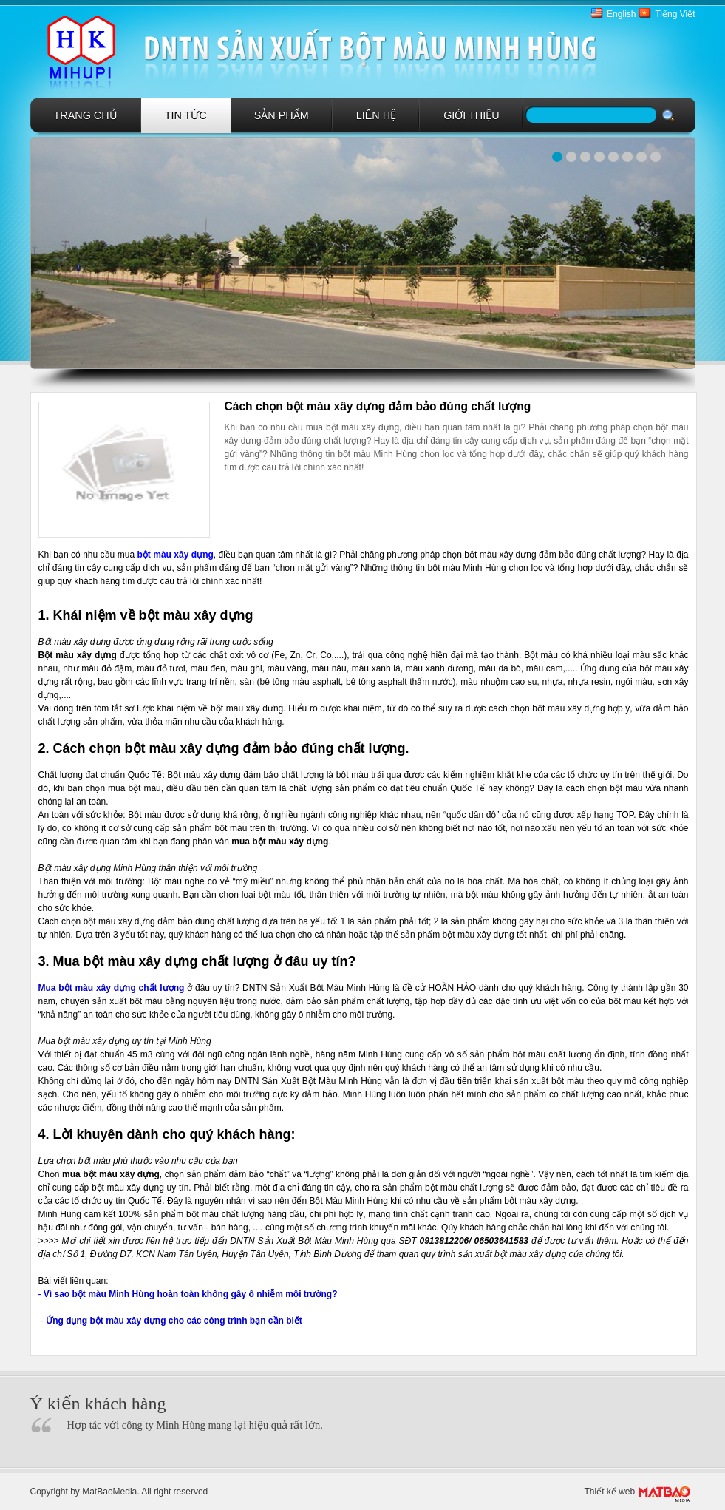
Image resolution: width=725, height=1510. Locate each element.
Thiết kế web (610, 1491)
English (621, 14)
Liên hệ (376, 115)
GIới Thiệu (471, 115)
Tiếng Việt (675, 14)
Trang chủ (86, 115)
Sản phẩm (281, 115)
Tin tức (186, 115)
